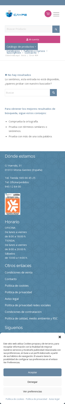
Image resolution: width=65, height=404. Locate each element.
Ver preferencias (32, 391)
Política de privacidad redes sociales (28, 305)
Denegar (33, 381)
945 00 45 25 (27, 178)
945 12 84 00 (13, 186)
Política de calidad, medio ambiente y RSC (31, 318)
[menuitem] (56, 14)
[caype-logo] (16, 14)
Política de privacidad (36, 399)
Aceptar (32, 372)
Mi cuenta (34, 39)
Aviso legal (54, 399)
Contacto (31, 52)
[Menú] (56, 14)
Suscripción (14, 52)
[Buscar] (31, 92)
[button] (60, 337)
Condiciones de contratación (23, 312)
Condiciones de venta (18, 272)
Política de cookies (15, 399)
